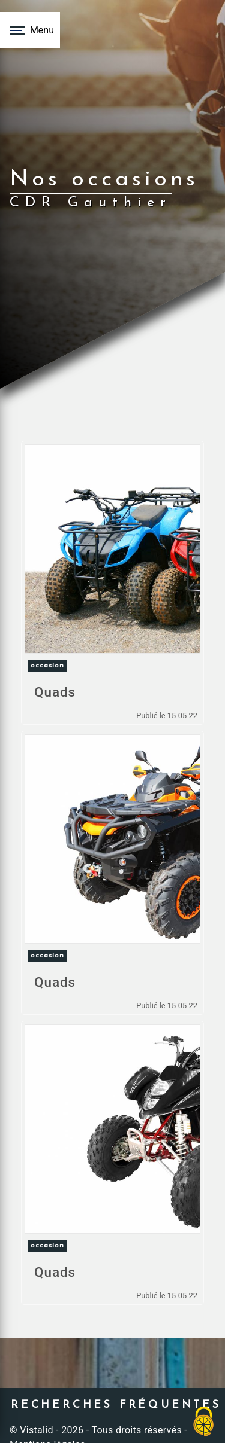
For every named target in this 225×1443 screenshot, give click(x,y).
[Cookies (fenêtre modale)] (204, 1422)
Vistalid (36, 1430)
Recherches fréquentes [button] (116, 1405)
